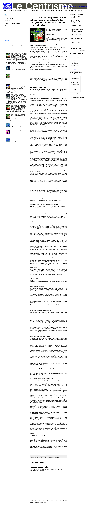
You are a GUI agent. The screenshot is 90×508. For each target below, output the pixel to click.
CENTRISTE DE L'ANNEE (75, 19)
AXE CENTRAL (73, 17)
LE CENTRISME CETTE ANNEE (76, 38)
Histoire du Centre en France (47, 10)
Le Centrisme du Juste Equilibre (31, 10)
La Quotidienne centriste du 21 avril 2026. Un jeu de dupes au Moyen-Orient (19, 138)
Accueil (5, 10)
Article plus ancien (63, 500)
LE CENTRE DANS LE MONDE (76, 34)
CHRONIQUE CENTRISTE (75, 20)
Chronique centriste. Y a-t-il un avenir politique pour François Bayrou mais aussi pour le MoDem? (18, 67)
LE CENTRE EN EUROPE (75, 35)
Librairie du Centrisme (61, 10)
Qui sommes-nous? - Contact (75, 10)
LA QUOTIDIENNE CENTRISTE (76, 31)
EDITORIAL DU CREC (75, 24)
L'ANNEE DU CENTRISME (75, 26)
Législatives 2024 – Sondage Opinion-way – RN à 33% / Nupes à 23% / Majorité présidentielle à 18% (18, 131)
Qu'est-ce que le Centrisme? (15, 10)
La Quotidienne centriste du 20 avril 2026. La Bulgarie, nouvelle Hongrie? (19, 124)
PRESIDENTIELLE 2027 (75, 39)
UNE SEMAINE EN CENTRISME (76, 43)
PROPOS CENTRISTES (55, 457)
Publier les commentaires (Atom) (40, 502)
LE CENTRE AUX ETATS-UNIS (76, 33)
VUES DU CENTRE (74, 45)
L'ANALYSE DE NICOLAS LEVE (76, 25)
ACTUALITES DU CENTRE (37, 457)
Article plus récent (33, 500)
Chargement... (7, 20)
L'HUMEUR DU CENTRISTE (76, 28)
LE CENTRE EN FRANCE (46, 457)
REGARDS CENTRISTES (75, 42)
